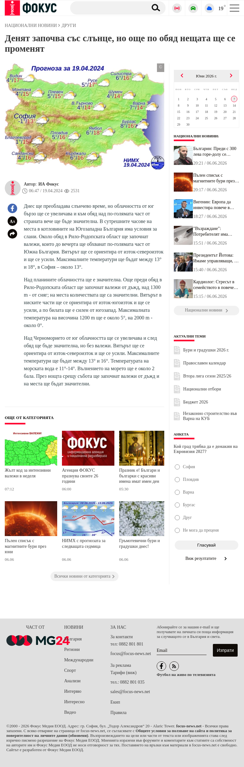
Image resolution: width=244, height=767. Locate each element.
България (73, 639)
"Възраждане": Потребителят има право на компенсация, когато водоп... (214, 231)
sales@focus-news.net (130, 691)
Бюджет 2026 (195, 402)
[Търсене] (106, 7)
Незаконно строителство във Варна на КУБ (210, 416)
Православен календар (204, 363)
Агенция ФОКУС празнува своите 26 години (80, 476)
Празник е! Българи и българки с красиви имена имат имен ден (139, 476)
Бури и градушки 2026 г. (206, 350)
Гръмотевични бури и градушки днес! (139, 543)
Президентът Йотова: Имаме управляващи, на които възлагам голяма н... (216, 258)
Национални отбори (202, 389)
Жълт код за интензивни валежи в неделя (28, 473)
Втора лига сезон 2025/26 (207, 376)
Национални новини (196, 136)
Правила (119, 712)
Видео (70, 712)
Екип (115, 702)
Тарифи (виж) (124, 672)
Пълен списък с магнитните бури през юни (25, 546)
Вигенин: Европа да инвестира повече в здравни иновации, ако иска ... (214, 205)
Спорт (70, 670)
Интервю (72, 691)
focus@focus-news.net (131, 653)
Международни (78, 660)
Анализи (72, 680)
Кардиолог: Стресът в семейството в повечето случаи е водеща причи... (215, 284)
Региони (72, 649)
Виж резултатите (207, 558)
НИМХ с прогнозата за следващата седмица (83, 543)
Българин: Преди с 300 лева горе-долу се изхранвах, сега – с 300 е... (215, 151)
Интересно (74, 701)
